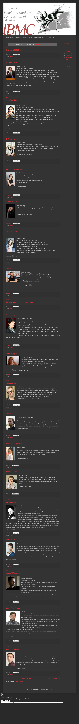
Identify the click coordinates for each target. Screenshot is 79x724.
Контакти (68, 68)
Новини (68, 51)
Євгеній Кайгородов (14, 383)
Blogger (50, 689)
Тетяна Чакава (11, 201)
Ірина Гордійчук (12, 100)
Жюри (11, 56)
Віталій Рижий (11, 472)
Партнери (68, 66)
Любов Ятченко (12, 139)
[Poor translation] (8, 701)
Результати (69, 57)
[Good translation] (3, 701)
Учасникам (69, 55)
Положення (69, 53)
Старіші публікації (54, 678)
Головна (68, 47)
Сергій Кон (10, 268)
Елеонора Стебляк (13, 315)
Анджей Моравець (13, 573)
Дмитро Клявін (12, 63)
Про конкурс (69, 49)
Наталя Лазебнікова (14, 169)
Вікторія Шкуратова (14, 444)
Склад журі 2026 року (14, 50)
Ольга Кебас (11, 539)
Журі (67, 59)
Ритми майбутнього (49, 123)
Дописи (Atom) (19, 681)
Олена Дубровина (13, 354)
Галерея (68, 64)
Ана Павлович (11, 502)
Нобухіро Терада (12, 649)
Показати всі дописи (42, 44)
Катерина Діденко (13, 232)
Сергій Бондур (11, 413)
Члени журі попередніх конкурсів (19, 302)
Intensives (68, 62)
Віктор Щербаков (13, 608)
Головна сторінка (27, 678)
